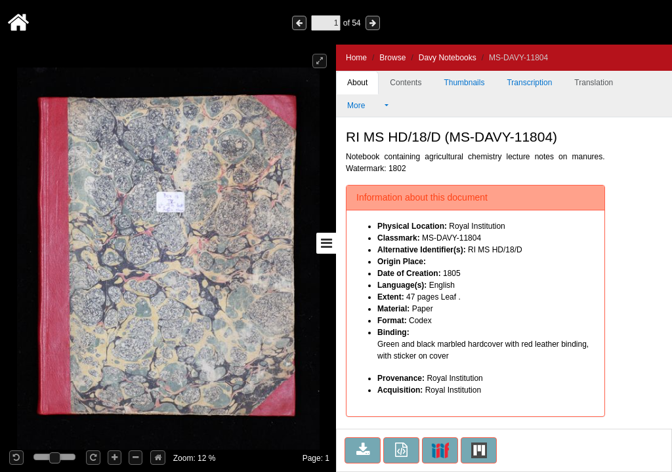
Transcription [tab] (529, 82)
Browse (392, 57)
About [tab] (357, 82)
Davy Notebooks (447, 57)
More (365, 105)
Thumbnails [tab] (464, 82)
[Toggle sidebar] (326, 243)
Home (356, 57)
